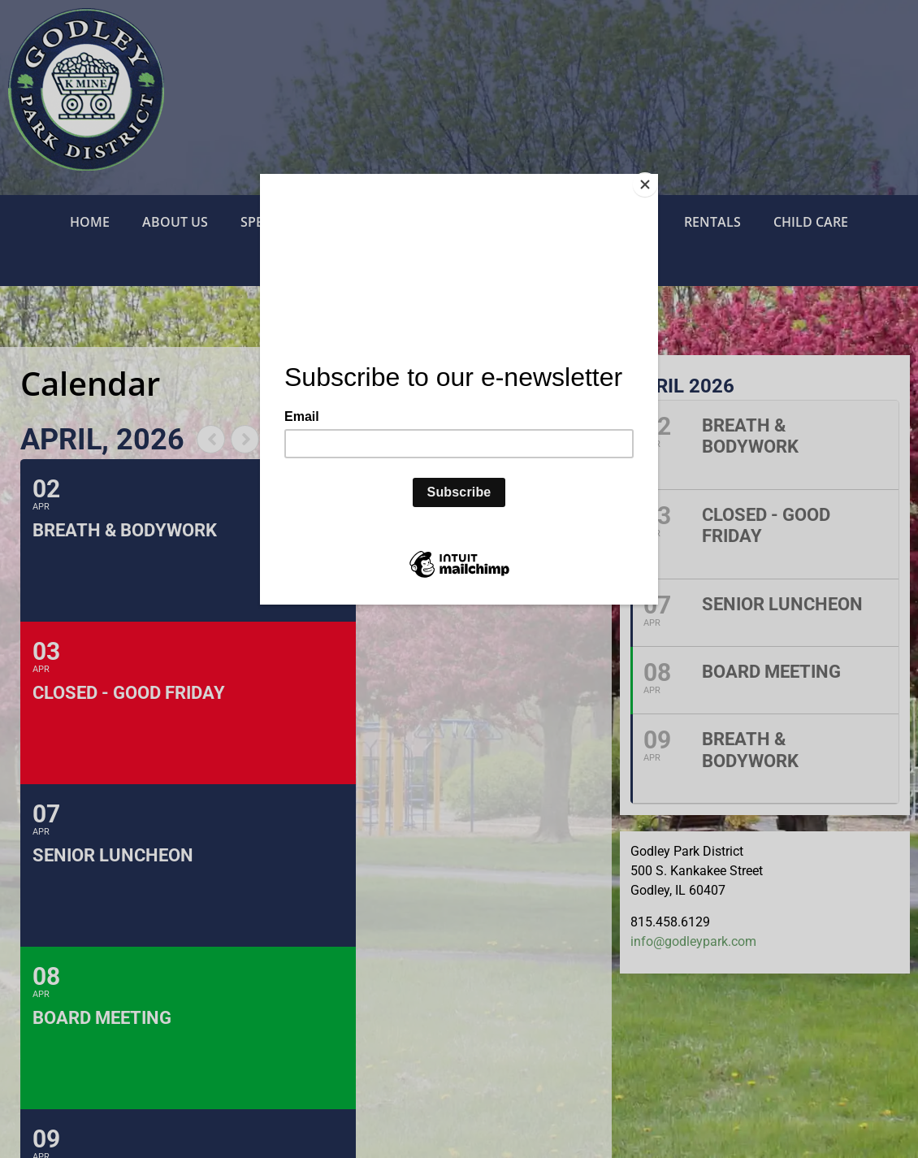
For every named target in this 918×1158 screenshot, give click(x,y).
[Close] (654, 178)
